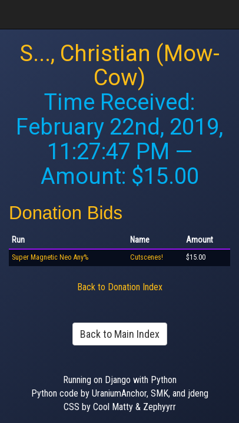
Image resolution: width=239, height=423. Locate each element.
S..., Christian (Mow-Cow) (120, 66)
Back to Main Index (120, 334)
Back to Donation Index (119, 287)
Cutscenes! (146, 257)
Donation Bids (65, 213)
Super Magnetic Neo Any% (50, 257)
